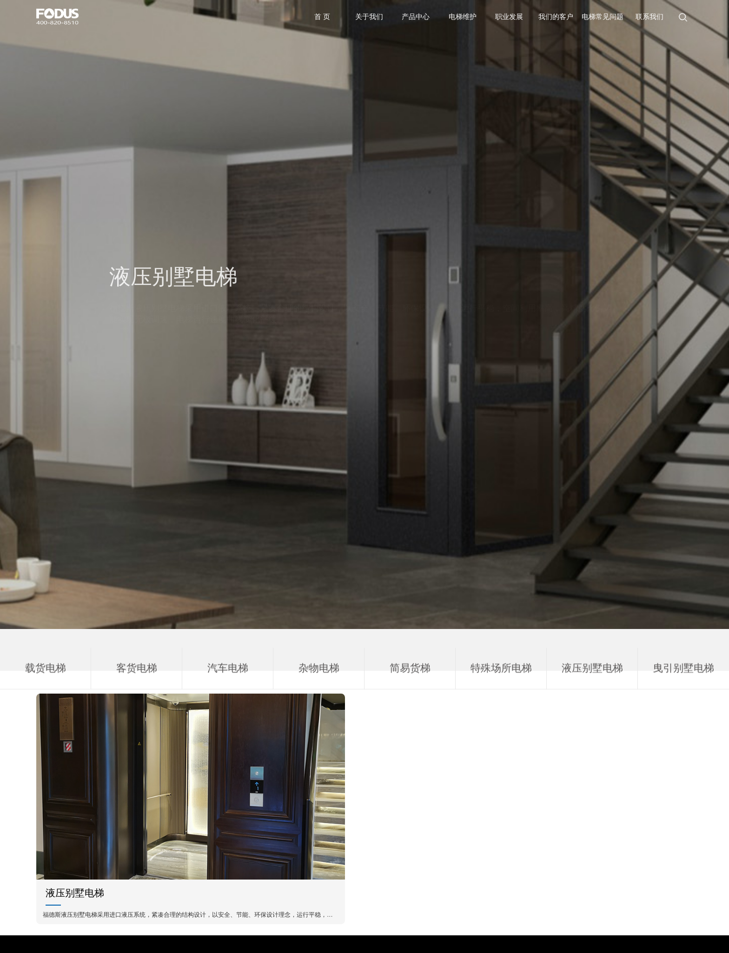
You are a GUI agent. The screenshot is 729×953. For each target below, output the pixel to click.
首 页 (322, 16)
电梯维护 (463, 16)
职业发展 (509, 16)
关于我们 (369, 16)
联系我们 (649, 16)
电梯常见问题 (602, 16)
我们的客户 (555, 16)
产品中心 (416, 16)
